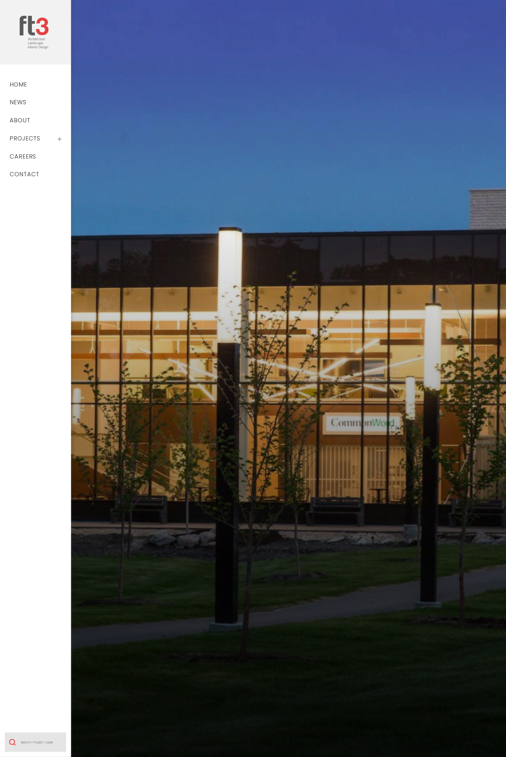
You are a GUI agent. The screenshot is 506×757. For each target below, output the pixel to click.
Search (12, 503)
